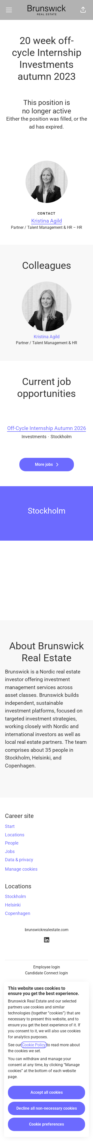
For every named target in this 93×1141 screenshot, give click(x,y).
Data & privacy (19, 859)
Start (10, 826)
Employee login (46, 967)
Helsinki (13, 904)
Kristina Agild (46, 221)
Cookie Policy (34, 1045)
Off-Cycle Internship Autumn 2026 (46, 428)
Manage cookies (21, 869)
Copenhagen (17, 913)
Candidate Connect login (46, 973)
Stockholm (15, 896)
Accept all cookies (47, 1092)
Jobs (10, 851)
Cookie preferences (46, 1124)
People (12, 843)
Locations (14, 834)
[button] (83, 10)
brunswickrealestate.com (46, 929)
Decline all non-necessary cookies (46, 1108)
